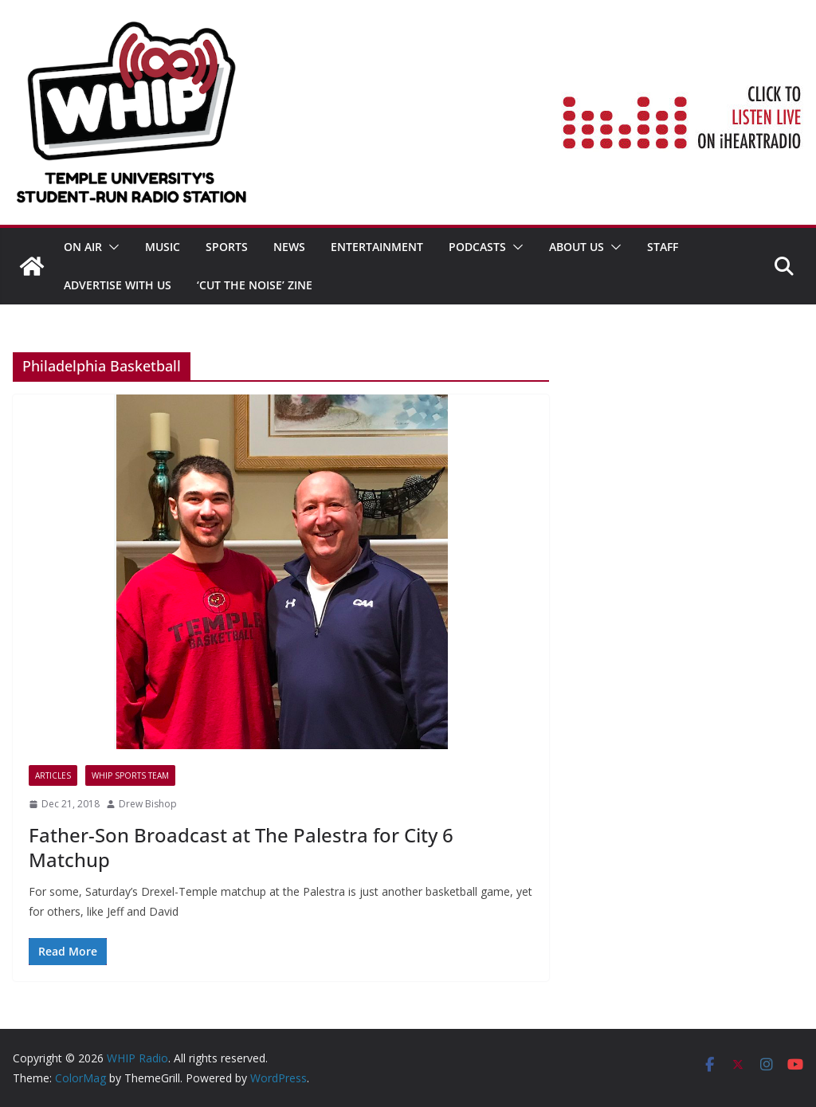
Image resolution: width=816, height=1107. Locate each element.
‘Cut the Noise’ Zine (254, 284)
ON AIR (83, 246)
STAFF (662, 246)
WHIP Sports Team (130, 775)
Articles (53, 775)
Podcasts (477, 246)
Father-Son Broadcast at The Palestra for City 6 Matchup (241, 847)
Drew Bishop (148, 804)
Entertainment (377, 246)
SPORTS (227, 246)
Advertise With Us (117, 284)
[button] (111, 247)
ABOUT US (576, 246)
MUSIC (162, 246)
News (289, 246)
